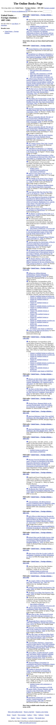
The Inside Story (40, 718)
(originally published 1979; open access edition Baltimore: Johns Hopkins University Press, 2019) (40, 645)
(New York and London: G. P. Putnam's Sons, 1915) (40, 244)
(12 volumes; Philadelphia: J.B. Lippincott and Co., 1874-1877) (40, 381)
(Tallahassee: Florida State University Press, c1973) (40, 622)
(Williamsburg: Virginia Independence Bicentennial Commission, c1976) (37, 274)
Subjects (40, 715)
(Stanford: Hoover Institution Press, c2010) (39, 136)
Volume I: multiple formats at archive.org (42, 296)
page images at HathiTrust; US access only (42, 228)
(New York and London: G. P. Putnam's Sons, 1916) (40, 156)
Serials (47, 715)
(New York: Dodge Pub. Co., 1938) (39, 180)
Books (13, 718)
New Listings (22, 715)
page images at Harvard (37, 604)
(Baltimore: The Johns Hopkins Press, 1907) (40, 417)
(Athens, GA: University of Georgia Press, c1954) (39, 405)
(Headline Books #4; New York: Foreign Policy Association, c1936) (39, 186)
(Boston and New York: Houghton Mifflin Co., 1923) (40, 540)
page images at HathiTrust (37, 28)
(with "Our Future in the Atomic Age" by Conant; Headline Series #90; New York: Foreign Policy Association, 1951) (40, 91)
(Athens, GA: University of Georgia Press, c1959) (38, 670)
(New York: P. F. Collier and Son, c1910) (40, 201)
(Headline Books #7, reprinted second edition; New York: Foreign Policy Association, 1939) (39, 119)
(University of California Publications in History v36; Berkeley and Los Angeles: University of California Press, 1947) (40, 32)
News (18, 718)
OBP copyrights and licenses (27, 722)
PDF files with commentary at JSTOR (41, 73)
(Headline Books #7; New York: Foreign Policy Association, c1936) (39, 128)
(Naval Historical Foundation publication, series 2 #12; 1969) (40, 490)
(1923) (40, 253)
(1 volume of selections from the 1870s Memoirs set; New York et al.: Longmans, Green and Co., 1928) (40, 391)
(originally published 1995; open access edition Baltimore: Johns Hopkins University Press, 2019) (39, 655)
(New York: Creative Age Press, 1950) (40, 629)
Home (8, 715)
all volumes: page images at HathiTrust (41, 328)
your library (15, 23)
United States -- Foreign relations (41, 45)
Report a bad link (29, 712)
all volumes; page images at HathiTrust (41, 371)
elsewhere (4, 25)
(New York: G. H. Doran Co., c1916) (39, 192)
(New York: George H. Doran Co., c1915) (40, 261)
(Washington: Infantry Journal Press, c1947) (40, 664)
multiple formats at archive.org (39, 26)
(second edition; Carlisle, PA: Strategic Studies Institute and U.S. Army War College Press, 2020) (40, 82)
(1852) (40, 463)
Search (14, 715)
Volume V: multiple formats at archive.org (42, 306)
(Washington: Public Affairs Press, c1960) (38, 608)
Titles (35, 715)
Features (24, 718)
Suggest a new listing (42, 712)
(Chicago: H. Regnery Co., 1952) (39, 615)
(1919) (40, 519)
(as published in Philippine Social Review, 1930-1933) (40, 527)
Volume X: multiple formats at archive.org (42, 320)
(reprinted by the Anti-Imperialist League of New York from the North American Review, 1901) (40, 232)
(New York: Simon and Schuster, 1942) (40, 636)
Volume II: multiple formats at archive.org (42, 298)
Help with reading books (15, 712)
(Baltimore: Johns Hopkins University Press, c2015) (40, 503)
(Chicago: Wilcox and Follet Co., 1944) (40, 237)
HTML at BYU (34, 168)
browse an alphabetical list (19, 11)
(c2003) (39, 690)
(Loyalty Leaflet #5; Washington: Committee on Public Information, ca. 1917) (40, 555)
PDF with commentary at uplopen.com (41, 77)
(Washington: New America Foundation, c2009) (39, 55)
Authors (29, 715)
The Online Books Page (28, 3)
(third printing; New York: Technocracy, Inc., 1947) (40, 581)
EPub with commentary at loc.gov (40, 75)
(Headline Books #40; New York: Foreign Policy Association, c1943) (40, 110)
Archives (30, 718)
